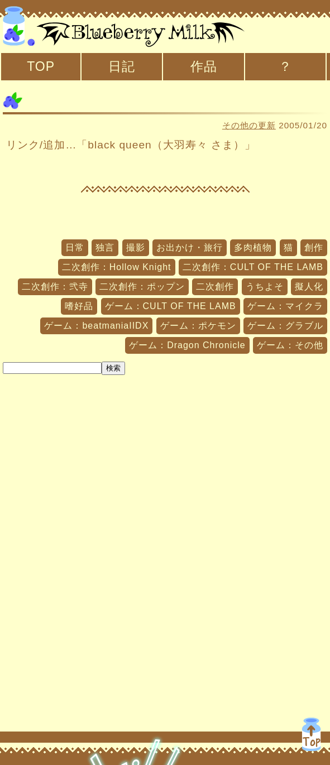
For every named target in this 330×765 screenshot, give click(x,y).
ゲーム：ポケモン (198, 325)
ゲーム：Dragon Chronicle (187, 345)
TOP (41, 66)
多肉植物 (253, 247)
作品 (203, 66)
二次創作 (215, 286)
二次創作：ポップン (142, 286)
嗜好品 (79, 306)
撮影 (135, 247)
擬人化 (309, 286)
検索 (113, 368)
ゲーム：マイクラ (285, 306)
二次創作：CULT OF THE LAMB (253, 267)
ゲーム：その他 (290, 345)
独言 (104, 247)
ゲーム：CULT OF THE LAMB (170, 306)
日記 (121, 66)
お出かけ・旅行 (189, 247)
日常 (74, 247)
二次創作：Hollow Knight (116, 267)
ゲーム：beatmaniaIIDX (96, 325)
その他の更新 (249, 125)
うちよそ (265, 286)
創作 (313, 247)
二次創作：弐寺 (55, 286)
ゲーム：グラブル (285, 325)
